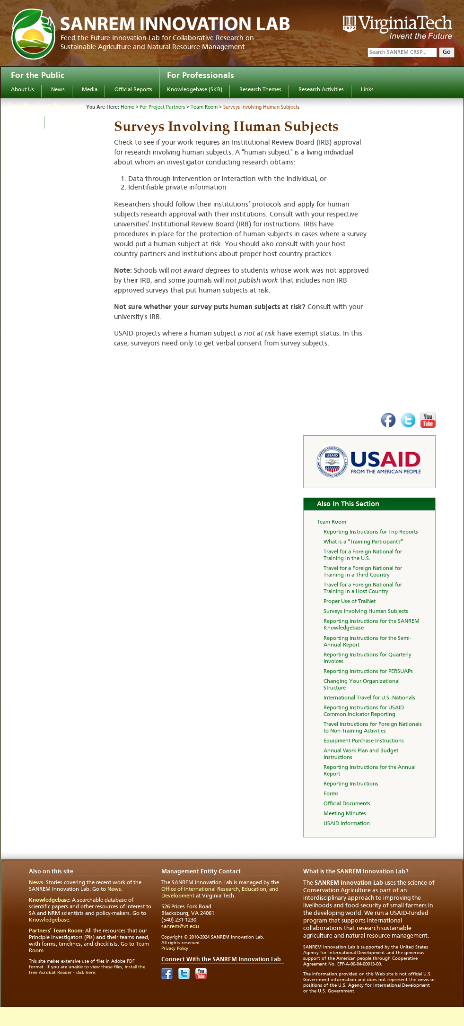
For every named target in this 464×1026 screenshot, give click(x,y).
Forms (331, 794)
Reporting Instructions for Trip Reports (371, 532)
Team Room (22, 121)
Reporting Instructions (351, 784)
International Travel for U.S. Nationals (369, 698)
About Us (22, 90)
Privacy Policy (174, 948)
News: (36, 883)
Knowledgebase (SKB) (194, 90)
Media (89, 90)
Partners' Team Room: (56, 931)
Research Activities (321, 90)
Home (127, 107)
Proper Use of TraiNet (350, 601)
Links (367, 90)
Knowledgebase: (49, 900)
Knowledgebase (49, 920)
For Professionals (200, 75)
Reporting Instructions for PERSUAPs (368, 671)
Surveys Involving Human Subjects (261, 107)
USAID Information (347, 824)
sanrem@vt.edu (180, 927)
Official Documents (347, 804)
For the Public (37, 75)
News (58, 90)
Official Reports (133, 90)
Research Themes (260, 90)
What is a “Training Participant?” (363, 542)
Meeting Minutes (345, 814)
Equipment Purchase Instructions (364, 741)
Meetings (66, 121)
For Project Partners (47, 107)
